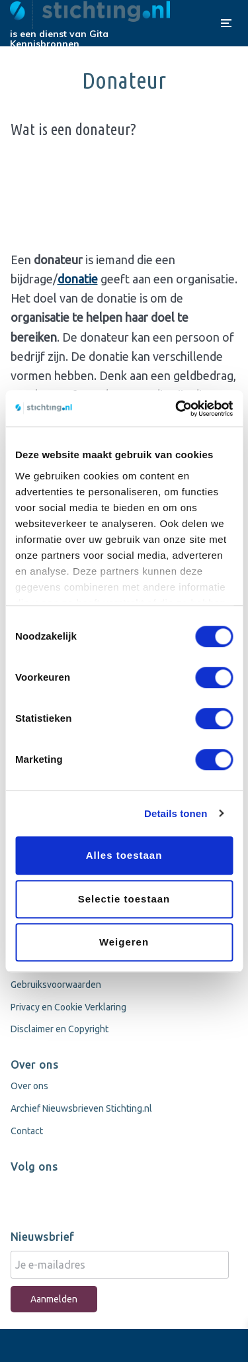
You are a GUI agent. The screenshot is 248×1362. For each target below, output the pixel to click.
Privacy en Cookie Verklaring (68, 1007)
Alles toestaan (124, 855)
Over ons (29, 1086)
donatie (78, 278)
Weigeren (124, 942)
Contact (27, 1131)
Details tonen (175, 813)
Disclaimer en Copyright (59, 1029)
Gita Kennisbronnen (59, 39)
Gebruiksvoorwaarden (56, 984)
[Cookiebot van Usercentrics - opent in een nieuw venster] (176, 408)
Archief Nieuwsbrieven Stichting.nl (81, 1108)
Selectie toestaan (124, 898)
